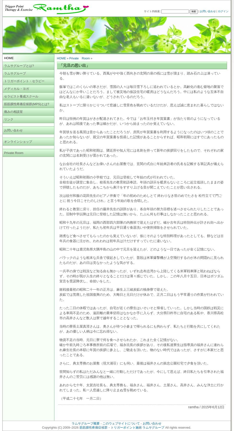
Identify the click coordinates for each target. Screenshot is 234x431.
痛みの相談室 (13, 111)
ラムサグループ (15, 73)
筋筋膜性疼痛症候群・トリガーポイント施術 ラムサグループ (122, 427)
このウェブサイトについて (121, 423)
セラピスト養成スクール (21, 96)
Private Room (13, 153)
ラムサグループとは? (19, 66)
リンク (8, 119)
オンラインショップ (18, 141)
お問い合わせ (208, 11)
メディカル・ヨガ (16, 89)
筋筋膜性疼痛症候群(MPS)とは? (26, 104)
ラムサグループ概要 (86, 423)
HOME (61, 58)
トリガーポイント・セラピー (24, 81)
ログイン (223, 11)
